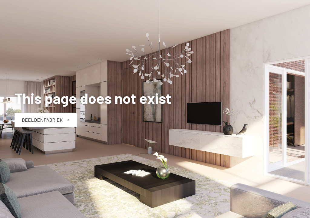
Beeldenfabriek (46, 120)
